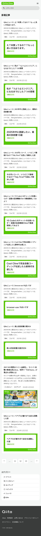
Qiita (5, 37)
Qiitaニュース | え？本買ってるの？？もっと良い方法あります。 (20, 23)
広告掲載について (18, 522)
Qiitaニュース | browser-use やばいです (17, 285)
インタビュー (8, 387)
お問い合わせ (18, 518)
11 (15, 461)
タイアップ (17, 387)
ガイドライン (6, 522)
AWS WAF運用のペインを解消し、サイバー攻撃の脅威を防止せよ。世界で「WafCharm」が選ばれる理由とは (20, 369)
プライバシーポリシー (31, 518)
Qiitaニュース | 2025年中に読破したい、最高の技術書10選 (20, 110)
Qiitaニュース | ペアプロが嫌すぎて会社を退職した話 (20, 417)
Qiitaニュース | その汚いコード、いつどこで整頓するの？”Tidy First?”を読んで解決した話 (20, 154)
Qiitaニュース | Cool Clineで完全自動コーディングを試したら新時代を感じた (20, 243)
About (4, 518)
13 (26, 461)
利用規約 (10, 518)
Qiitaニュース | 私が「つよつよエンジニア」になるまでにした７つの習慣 (20, 67)
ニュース (11, 37)
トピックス (8, 489)
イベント (7, 477)
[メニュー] (38, 3)
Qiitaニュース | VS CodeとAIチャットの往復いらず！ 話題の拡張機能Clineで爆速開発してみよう (20, 198)
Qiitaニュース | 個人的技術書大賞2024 (17, 326)
